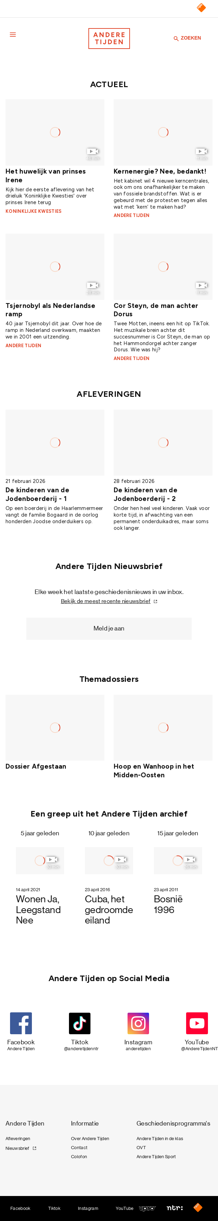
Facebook (20, 1208)
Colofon (79, 1156)
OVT (141, 1147)
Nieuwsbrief (17, 1148)
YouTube (124, 1208)
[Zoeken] (176, 38)
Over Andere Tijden (90, 1138)
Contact (79, 1147)
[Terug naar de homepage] (109, 38)
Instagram (88, 1208)
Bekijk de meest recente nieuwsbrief (106, 601)
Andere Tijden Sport (156, 1156)
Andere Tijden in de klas (160, 1138)
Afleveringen (18, 1138)
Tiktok (54, 1208)
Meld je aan (109, 628)
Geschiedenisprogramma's (173, 1123)
